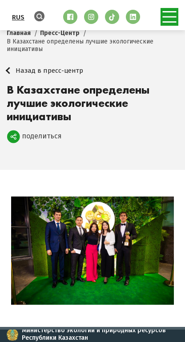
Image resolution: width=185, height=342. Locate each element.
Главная (19, 33)
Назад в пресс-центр (49, 71)
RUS (18, 17)
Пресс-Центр (60, 33)
